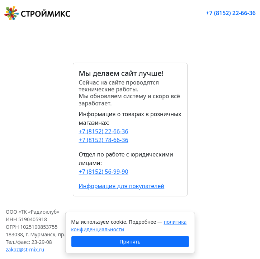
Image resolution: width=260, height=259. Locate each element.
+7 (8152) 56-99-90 (103, 171)
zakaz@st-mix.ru (25, 249)
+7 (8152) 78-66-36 (103, 140)
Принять (129, 241)
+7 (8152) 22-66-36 (231, 13)
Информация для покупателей (122, 186)
